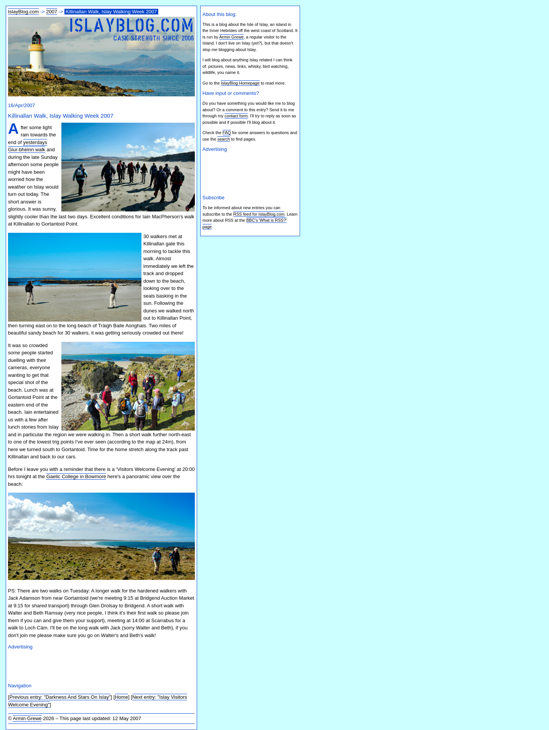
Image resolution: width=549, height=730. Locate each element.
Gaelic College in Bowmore (76, 476)
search (223, 139)
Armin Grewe (27, 718)
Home (121, 697)
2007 (51, 11)
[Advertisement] (97, 665)
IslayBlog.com (23, 11)
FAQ (227, 132)
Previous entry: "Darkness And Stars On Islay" (60, 697)
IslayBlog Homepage (240, 83)
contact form (236, 116)
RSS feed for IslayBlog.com (259, 214)
